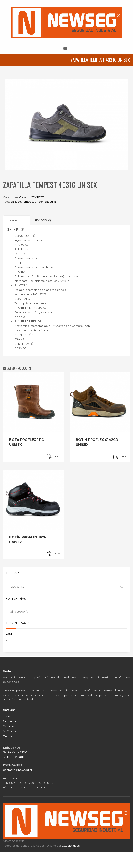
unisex (39, 201)
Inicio (6, 716)
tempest (28, 201)
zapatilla (50, 201)
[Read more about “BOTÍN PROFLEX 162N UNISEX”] (49, 554)
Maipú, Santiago (14, 756)
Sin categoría (19, 611)
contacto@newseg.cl (17, 769)
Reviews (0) (42, 220)
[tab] (16, 220)
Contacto (9, 721)
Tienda (7, 736)
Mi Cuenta (10, 731)
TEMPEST (38, 197)
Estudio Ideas (71, 845)
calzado (15, 201)
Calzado (24, 197)
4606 (9, 634)
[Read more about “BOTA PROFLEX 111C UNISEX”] (49, 456)
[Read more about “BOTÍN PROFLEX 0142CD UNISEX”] (115, 456)
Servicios (9, 726)
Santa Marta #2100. (15, 752)
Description (16, 220)
